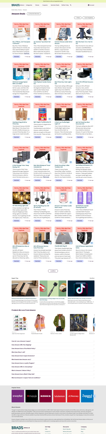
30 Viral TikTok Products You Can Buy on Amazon (79, 298)
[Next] (94, 325)
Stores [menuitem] (37, 5)
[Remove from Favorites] (28, 39)
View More (92, 278)
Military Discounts (67, 431)
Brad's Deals (14, 10)
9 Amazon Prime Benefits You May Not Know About (24, 298)
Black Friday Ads (67, 429)
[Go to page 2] (21, 38)
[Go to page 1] (20, 38)
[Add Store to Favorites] (34, 13)
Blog (82, 431)
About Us (83, 429)
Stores (19, 10)
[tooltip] (34, 13)
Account (91, 5)
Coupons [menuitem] (45, 5)
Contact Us (47, 431)
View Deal (16, 56)
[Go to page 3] (22, 38)
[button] (53, 341)
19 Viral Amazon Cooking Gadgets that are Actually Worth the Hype (52, 299)
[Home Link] (18, 5)
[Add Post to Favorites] (70, 39)
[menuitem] (55, 5)
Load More (53, 271)
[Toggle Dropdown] (88, 18)
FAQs (46, 429)
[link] (21, 325)
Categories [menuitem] (29, 5)
